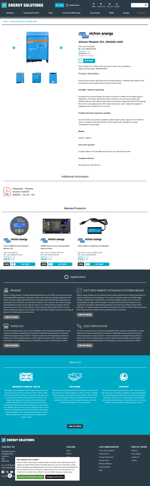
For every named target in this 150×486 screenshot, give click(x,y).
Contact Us (135, 457)
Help (100, 470)
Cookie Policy (104, 454)
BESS (113, 14)
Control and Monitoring (72, 14)
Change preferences (55, 477)
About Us (134, 450)
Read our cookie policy (64, 472)
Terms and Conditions (107, 450)
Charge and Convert (32, 14)
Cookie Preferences (106, 457)
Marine (69, 454)
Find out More (75, 426)
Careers (134, 460)
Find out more (11, 317)
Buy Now (89, 61)
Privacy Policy (104, 460)
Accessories (96, 14)
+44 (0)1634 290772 (11, 465)
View (7, 264)
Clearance (141, 13)
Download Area (104, 467)
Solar (52, 14)
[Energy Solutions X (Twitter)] (7, 472)
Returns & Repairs (105, 463)
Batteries (11, 14)
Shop (68, 450)
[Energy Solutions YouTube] (11, 472)
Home (5, 21)
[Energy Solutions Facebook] (3, 472)
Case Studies (136, 454)
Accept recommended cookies (30, 477)
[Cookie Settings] (10, 475)
